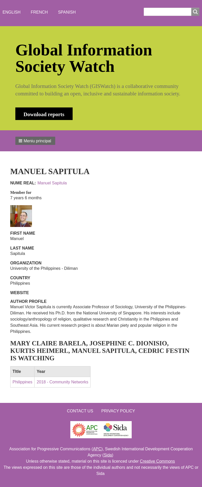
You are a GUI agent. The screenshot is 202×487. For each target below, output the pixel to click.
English (11, 12)
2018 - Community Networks (62, 382)
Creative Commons (157, 461)
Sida (108, 455)
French (39, 12)
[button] (35, 141)
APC (97, 449)
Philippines (22, 382)
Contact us (80, 411)
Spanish (67, 12)
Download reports (44, 114)
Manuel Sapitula (52, 183)
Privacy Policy (118, 411)
